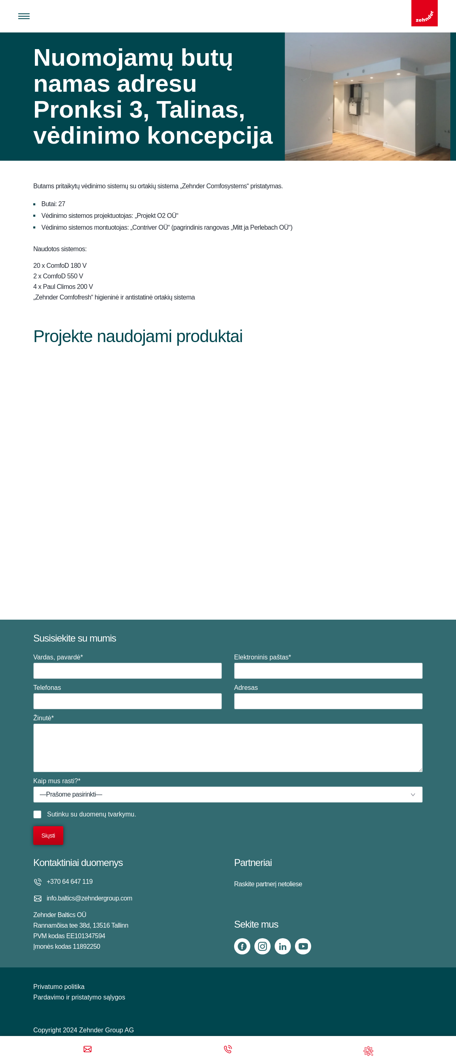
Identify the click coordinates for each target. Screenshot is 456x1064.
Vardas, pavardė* (127, 666)
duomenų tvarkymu (106, 814)
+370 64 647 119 (69, 881)
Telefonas (127, 696)
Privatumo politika (58, 986)
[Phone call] (228, 1050)
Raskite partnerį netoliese (268, 884)
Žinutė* (228, 743)
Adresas (328, 696)
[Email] (87, 1050)
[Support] (368, 1050)
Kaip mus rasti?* (228, 790)
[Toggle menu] (24, 16)
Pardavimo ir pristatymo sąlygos (79, 997)
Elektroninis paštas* (328, 666)
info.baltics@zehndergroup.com (89, 898)
